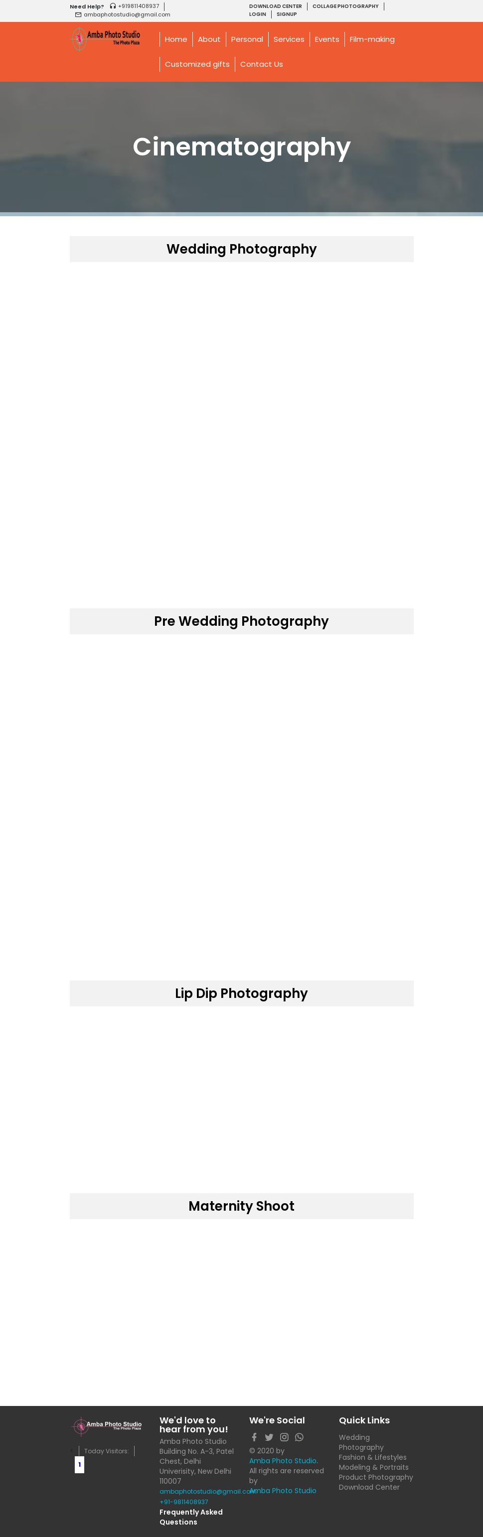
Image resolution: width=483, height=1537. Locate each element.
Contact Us (261, 64)
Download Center (369, 1487)
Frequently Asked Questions (191, 1517)
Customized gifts (197, 64)
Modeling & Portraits (374, 1467)
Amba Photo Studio (283, 1461)
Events (327, 39)
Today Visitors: (106, 1451)
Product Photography (376, 1477)
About (209, 39)
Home (176, 39)
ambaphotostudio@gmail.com (197, 1491)
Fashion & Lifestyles (373, 1457)
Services (289, 39)
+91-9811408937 (184, 1502)
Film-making (372, 39)
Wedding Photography (361, 1442)
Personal (247, 39)
